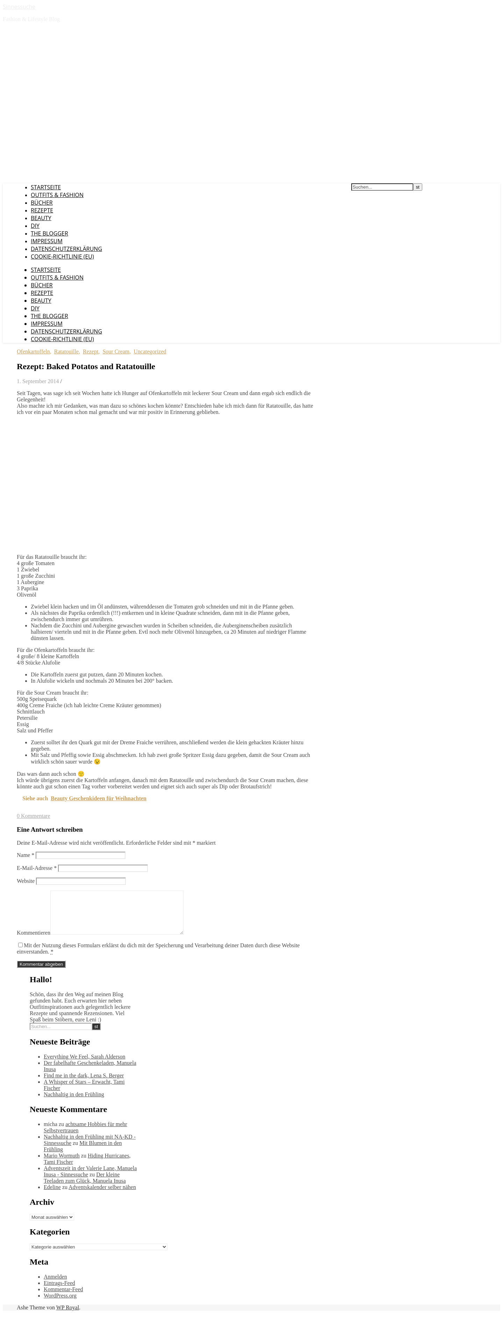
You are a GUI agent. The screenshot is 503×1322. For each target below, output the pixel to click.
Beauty (41, 218)
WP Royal (67, 1316)
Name (25, 855)
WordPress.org (60, 1304)
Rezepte (42, 210)
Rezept (90, 351)
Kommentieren (33, 941)
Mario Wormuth (62, 1164)
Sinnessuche (19, 6)
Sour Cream (115, 351)
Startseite (46, 187)
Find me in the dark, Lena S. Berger (84, 1084)
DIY (35, 226)
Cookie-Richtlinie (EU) (62, 256)
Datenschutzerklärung (66, 249)
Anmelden (55, 1285)
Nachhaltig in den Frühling (74, 1103)
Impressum (47, 241)
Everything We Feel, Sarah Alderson (84, 1065)
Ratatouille (66, 351)
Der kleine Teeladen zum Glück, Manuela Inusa (85, 1186)
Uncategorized (150, 351)
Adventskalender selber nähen (102, 1195)
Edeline (52, 1195)
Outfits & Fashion (57, 195)
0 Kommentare (33, 816)
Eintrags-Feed (59, 1291)
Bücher (42, 202)
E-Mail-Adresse (37, 868)
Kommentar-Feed (63, 1298)
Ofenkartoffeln (33, 351)
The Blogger (49, 233)
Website (26, 881)
